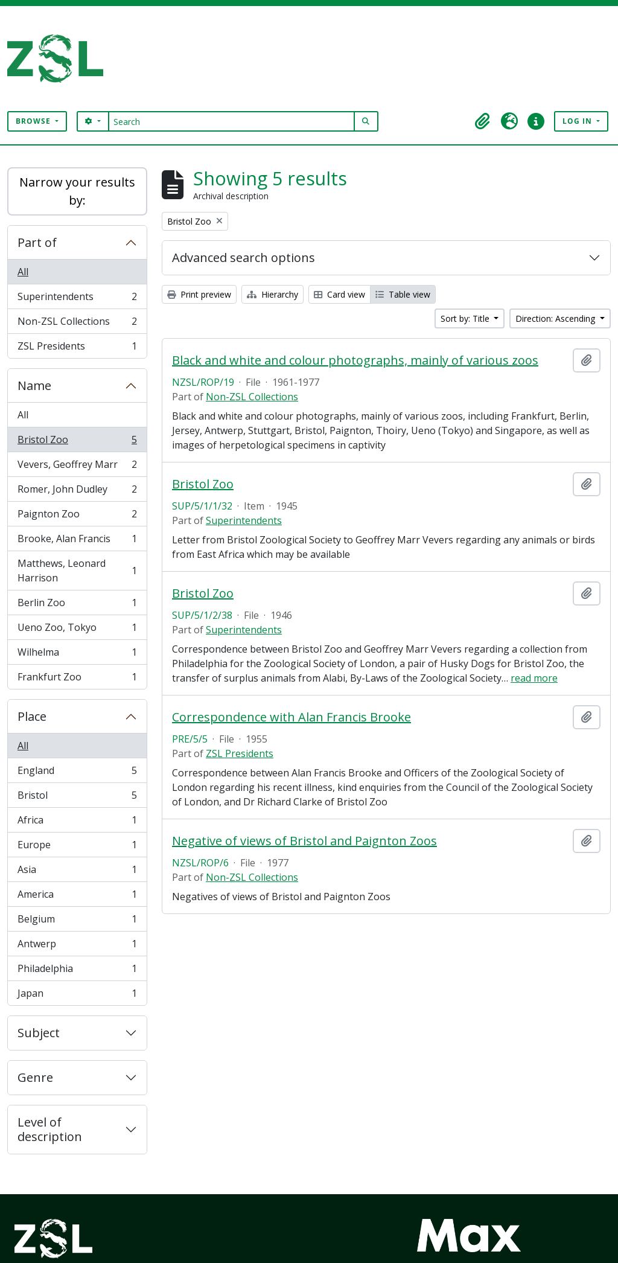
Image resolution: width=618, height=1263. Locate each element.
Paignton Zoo (77, 516)
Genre (35, 1077)
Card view (339, 294)
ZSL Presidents (77, 348)
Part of (37, 242)
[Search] (231, 121)
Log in (578, 121)
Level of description (50, 1129)
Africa (77, 823)
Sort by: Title (466, 318)
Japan (77, 995)
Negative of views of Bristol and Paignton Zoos (304, 841)
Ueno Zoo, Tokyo (77, 630)
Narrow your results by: (77, 191)
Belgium (77, 922)
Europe (77, 847)
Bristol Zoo (77, 442)
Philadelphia (77, 971)
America (77, 897)
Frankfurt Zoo (77, 679)
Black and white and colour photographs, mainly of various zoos (355, 360)
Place (32, 716)
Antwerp (77, 946)
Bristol (77, 798)
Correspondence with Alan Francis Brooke (291, 717)
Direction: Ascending (556, 318)
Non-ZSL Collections (77, 324)
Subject (39, 1033)
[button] (483, 121)
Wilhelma (77, 655)
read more (534, 678)
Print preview (199, 294)
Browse (34, 121)
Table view (402, 294)
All (23, 271)
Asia (77, 872)
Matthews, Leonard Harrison (77, 570)
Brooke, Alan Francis (77, 541)
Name (34, 385)
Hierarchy (272, 294)
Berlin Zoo (77, 605)
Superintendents (77, 299)
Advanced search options (243, 257)
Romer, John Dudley (77, 492)
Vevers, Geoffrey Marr (77, 467)
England (77, 773)
